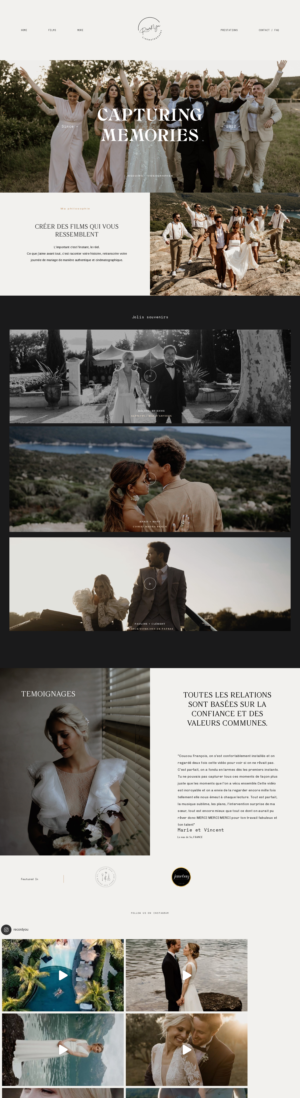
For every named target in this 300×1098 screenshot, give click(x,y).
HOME (24, 30)
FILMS (52, 30)
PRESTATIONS (229, 30)
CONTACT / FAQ (269, 30)
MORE (80, 30)
